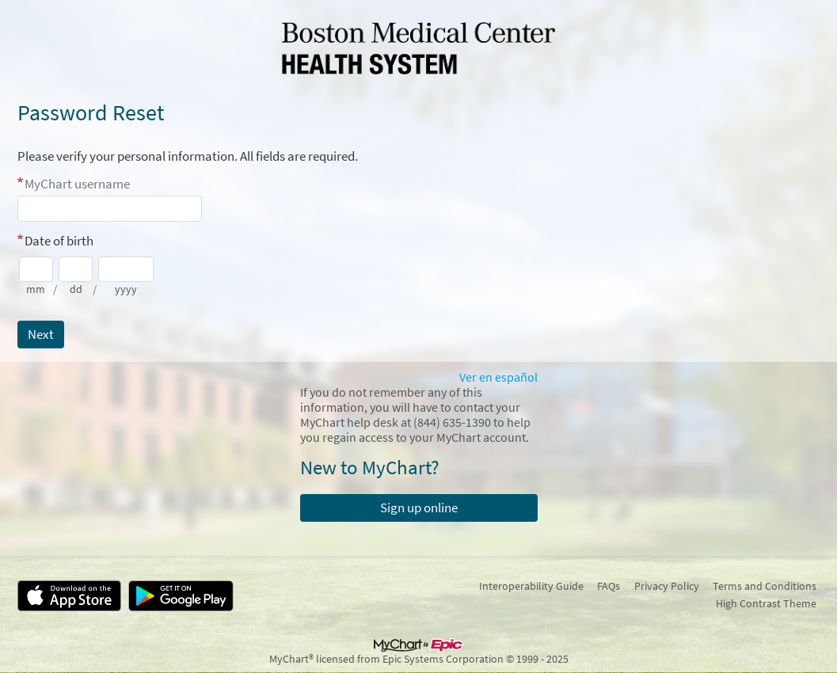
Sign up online (419, 507)
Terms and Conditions (764, 586)
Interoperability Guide (531, 586)
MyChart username (77, 183)
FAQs (608, 586)
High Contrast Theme (766, 603)
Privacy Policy (666, 586)
